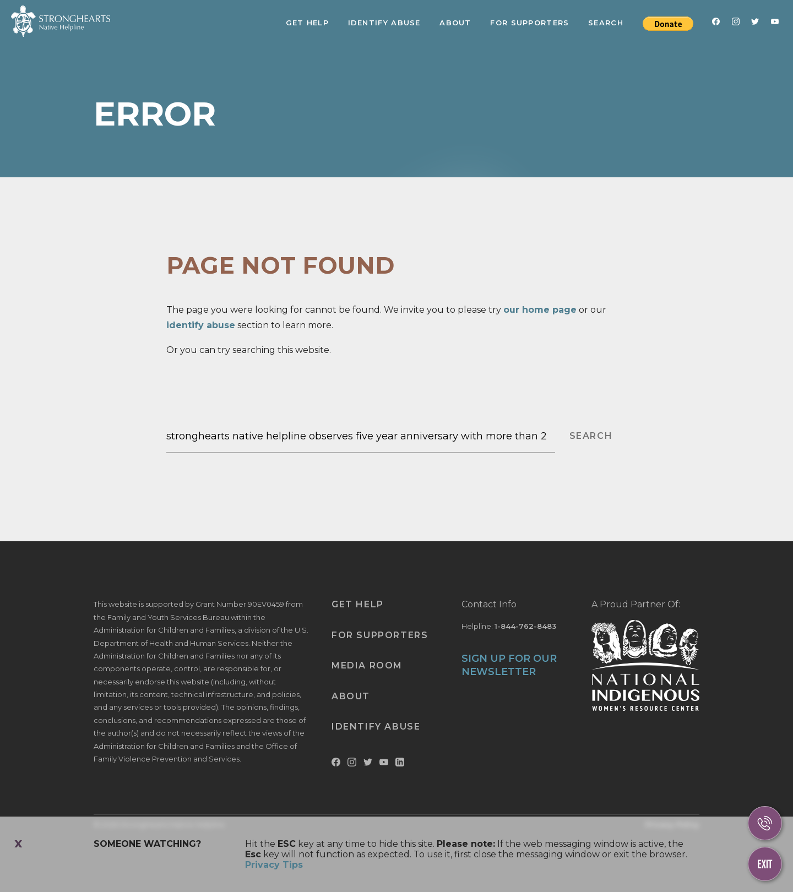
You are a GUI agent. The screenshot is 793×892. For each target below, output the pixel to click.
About (455, 22)
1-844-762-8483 (525, 626)
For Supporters (529, 22)
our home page (540, 309)
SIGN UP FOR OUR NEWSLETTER (509, 664)
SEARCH (591, 436)
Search (605, 22)
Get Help (307, 22)
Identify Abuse (384, 22)
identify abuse (200, 325)
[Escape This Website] (765, 864)
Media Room (367, 665)
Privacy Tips (274, 865)
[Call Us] (765, 823)
